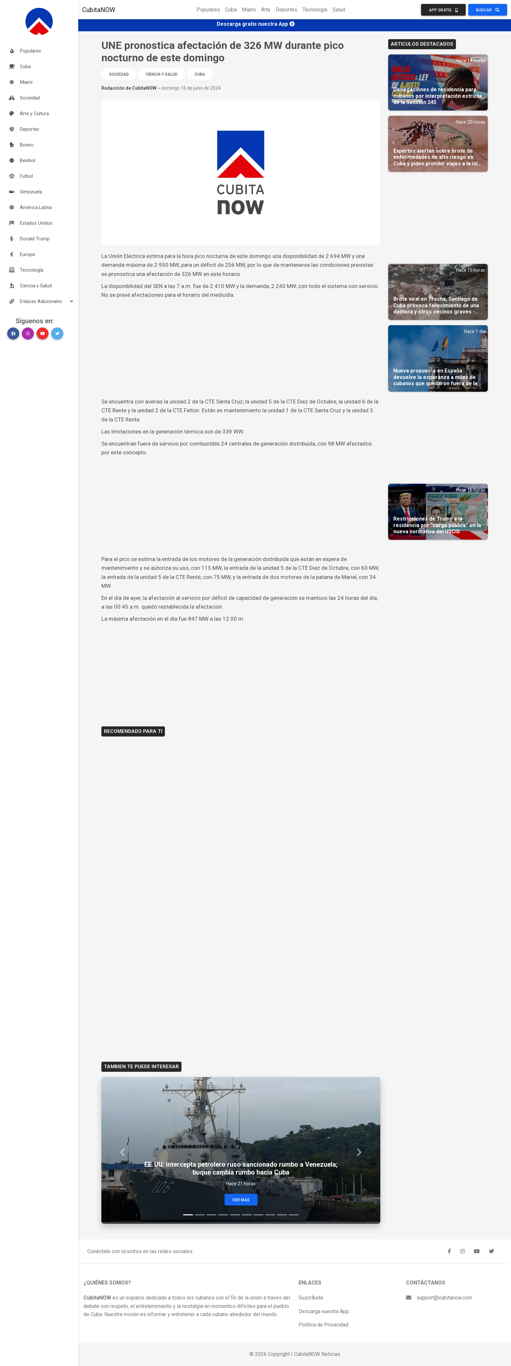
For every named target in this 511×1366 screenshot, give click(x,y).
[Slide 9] (282, 1215)
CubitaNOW (98, 10)
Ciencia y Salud (162, 74)
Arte (265, 10)
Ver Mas (241, 1200)
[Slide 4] (223, 1215)
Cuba (231, 10)
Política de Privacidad (323, 1325)
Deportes (286, 10)
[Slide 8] (270, 1215)
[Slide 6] (247, 1215)
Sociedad (119, 74)
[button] (39, 301)
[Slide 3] (211, 1215)
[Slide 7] (258, 1215)
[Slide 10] (294, 1215)
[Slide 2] (200, 1215)
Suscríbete (311, 1298)
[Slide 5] (235, 1215)
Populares (208, 10)
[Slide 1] (188, 1215)
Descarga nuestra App (324, 1311)
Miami (249, 10)
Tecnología (314, 10)
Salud (338, 10)
